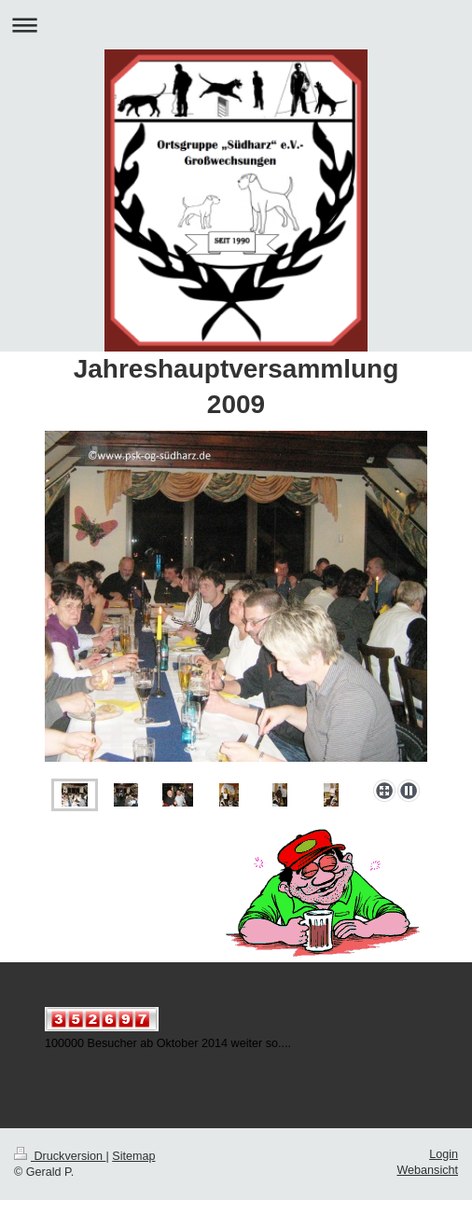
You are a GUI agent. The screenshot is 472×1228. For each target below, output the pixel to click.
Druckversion (59, 1156)
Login (443, 1154)
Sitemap (133, 1156)
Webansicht (427, 1170)
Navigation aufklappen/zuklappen (236, 25)
